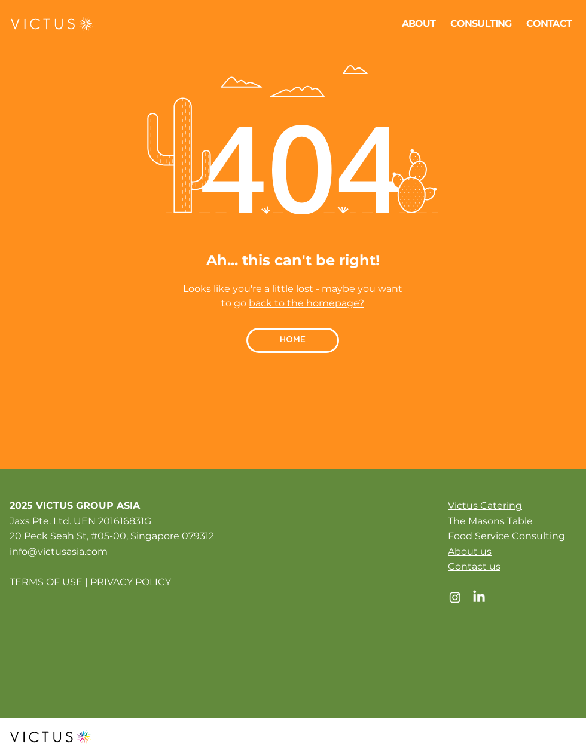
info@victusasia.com (59, 551)
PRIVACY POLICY (130, 582)
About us (470, 551)
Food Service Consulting (506, 536)
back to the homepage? (306, 303)
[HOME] (292, 340)
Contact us (474, 566)
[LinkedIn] (479, 597)
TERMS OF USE (46, 582)
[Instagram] (455, 597)
